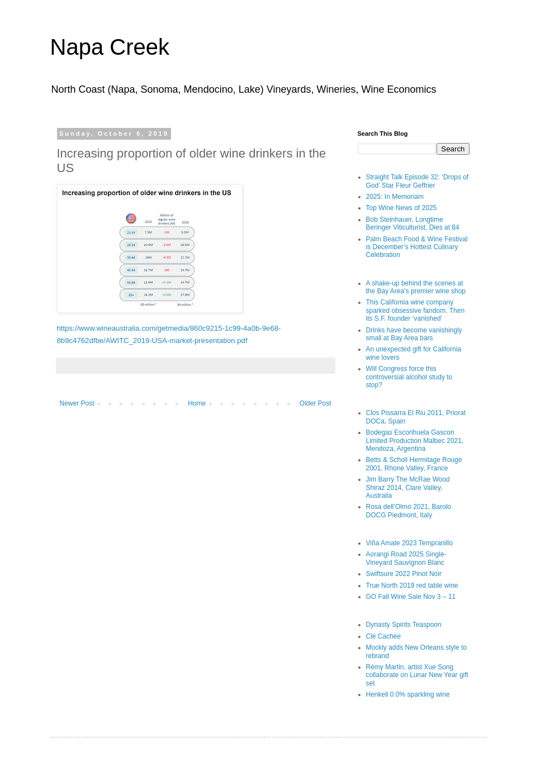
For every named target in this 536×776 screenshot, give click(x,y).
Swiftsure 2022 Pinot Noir (404, 574)
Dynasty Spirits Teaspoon (404, 625)
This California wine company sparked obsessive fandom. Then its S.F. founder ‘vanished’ (415, 310)
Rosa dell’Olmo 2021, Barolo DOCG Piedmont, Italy (409, 510)
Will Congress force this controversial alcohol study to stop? (409, 377)
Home (197, 403)
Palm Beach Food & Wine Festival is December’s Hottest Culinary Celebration (417, 247)
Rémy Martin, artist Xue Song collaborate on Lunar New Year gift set (417, 675)
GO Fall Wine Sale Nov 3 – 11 (411, 597)
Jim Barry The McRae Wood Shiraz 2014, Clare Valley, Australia (408, 487)
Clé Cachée (383, 636)
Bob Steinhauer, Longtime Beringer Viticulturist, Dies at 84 (412, 223)
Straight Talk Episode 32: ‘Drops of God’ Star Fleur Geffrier (417, 181)
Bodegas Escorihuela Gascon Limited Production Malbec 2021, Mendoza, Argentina (415, 441)
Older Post (315, 403)
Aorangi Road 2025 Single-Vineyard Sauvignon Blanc (406, 558)
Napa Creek (109, 47)
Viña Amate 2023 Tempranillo (409, 543)
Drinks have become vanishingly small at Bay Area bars (414, 334)
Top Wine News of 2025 (401, 208)
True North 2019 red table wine (412, 585)
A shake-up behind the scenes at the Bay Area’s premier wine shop (416, 287)
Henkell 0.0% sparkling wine (408, 694)
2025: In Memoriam (395, 197)
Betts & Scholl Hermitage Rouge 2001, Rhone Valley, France (414, 464)
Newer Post (77, 403)
